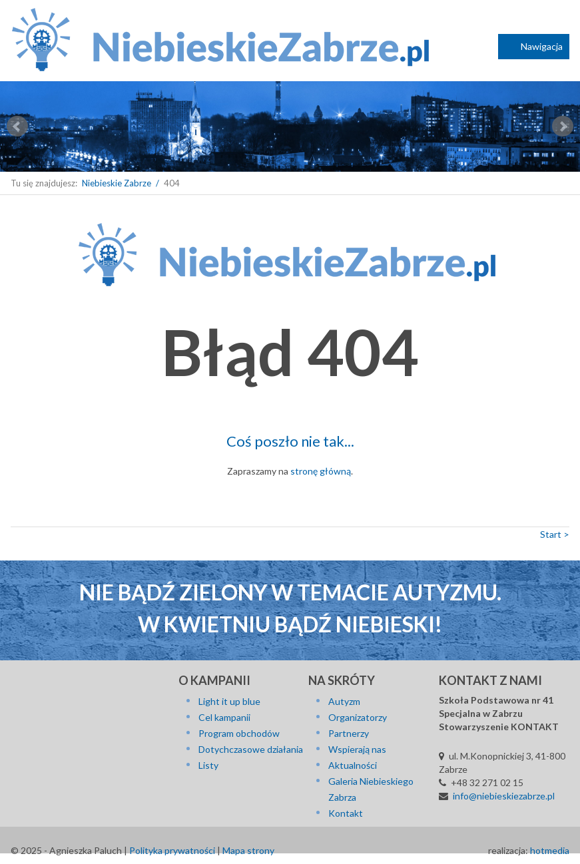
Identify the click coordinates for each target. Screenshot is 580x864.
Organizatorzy (357, 717)
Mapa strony (248, 850)
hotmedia (549, 850)
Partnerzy (348, 733)
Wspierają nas (357, 749)
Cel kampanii (224, 717)
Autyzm (344, 701)
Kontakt (345, 813)
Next (562, 126)
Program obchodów (239, 733)
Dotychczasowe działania (250, 749)
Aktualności (352, 765)
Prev (17, 126)
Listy (208, 765)
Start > (554, 534)
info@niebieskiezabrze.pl (504, 795)
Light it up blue (229, 701)
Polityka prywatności (172, 850)
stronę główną (320, 471)
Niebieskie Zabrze (116, 183)
